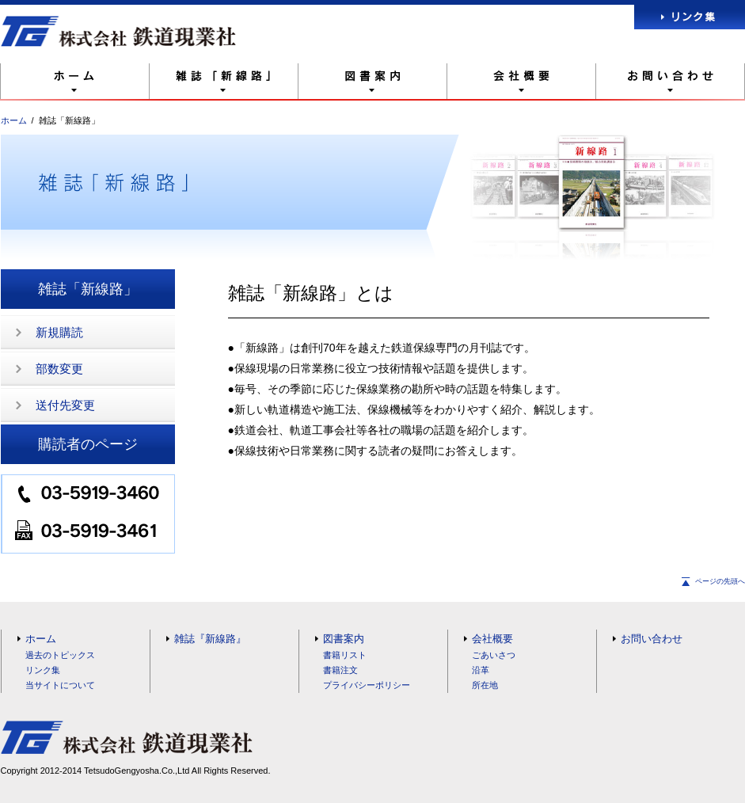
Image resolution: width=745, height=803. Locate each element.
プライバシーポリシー (366, 685)
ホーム (14, 120)
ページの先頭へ (720, 581)
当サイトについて (60, 685)
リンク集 (42, 670)
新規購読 (59, 332)
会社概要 (492, 639)
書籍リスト (345, 655)
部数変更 (59, 368)
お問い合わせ (651, 639)
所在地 (485, 685)
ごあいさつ (493, 655)
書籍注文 (340, 670)
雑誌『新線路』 (210, 639)
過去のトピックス (60, 655)
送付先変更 (65, 405)
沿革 (480, 670)
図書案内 (343, 639)
